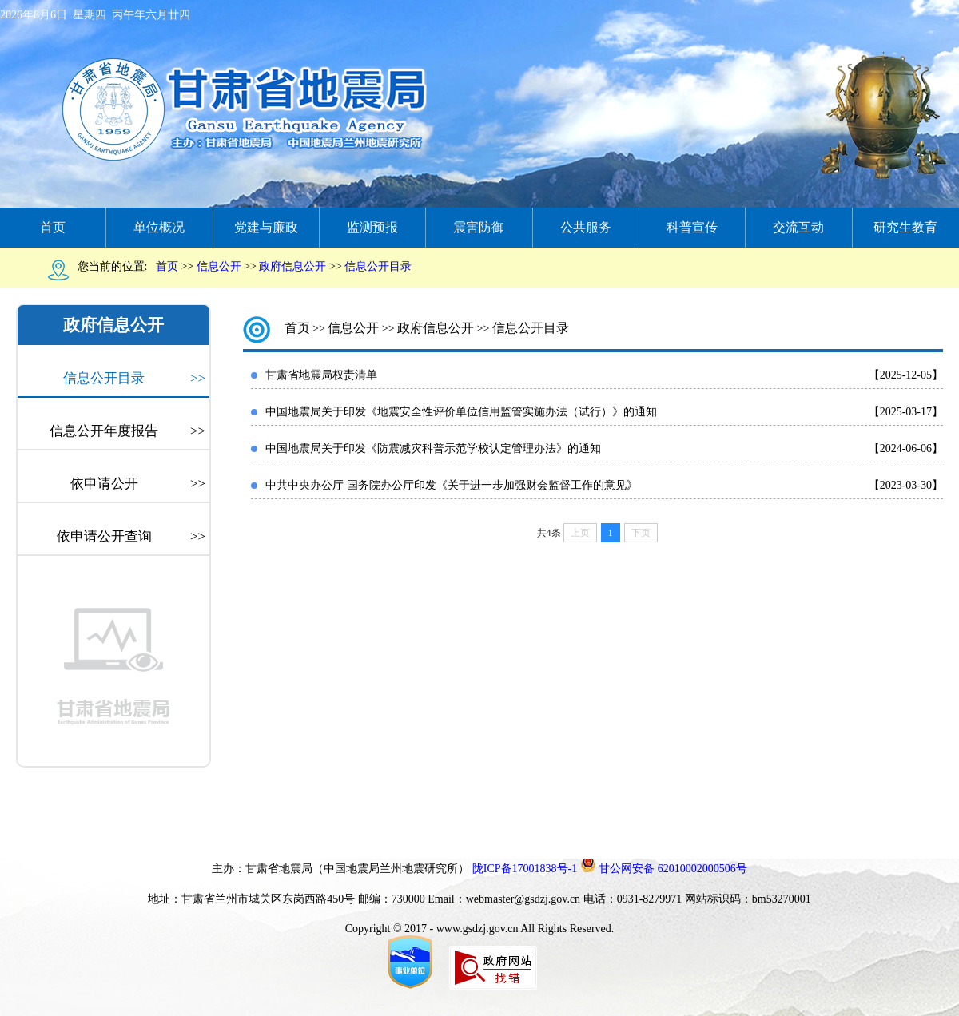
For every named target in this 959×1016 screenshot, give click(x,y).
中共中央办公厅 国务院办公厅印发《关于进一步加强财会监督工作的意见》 (451, 485)
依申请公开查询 (131, 536)
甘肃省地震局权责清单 (321, 375)
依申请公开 (137, 484)
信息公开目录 (134, 378)
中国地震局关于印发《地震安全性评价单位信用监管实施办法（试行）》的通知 (461, 412)
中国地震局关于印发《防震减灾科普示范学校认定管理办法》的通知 (433, 448)
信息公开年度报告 (127, 431)
